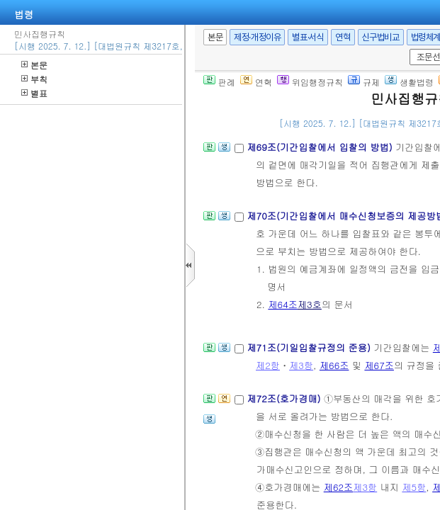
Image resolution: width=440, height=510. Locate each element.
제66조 (334, 365)
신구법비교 (381, 37)
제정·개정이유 (257, 37)
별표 (34, 93)
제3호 (310, 304)
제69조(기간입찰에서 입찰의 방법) (321, 147)
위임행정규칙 (310, 82)
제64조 (283, 304)
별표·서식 (308, 37)
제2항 (268, 365)
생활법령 (409, 82)
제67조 (379, 365)
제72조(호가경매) (285, 398)
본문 (34, 65)
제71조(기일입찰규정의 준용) (310, 347)
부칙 (34, 79)
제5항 (414, 487)
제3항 (301, 365)
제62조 (339, 487)
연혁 (342, 37)
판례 (219, 82)
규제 (364, 82)
